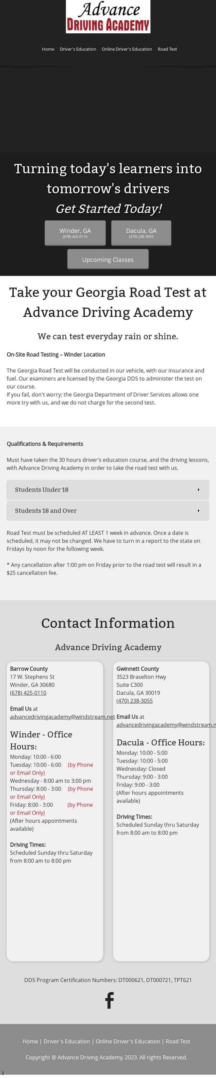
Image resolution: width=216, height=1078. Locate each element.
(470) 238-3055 (134, 700)
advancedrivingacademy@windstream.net (62, 716)
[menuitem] (48, 50)
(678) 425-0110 (28, 692)
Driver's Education (67, 1041)
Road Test (178, 1041)
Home (30, 1041)
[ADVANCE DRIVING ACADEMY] (108, 16)
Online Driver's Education (128, 1041)
